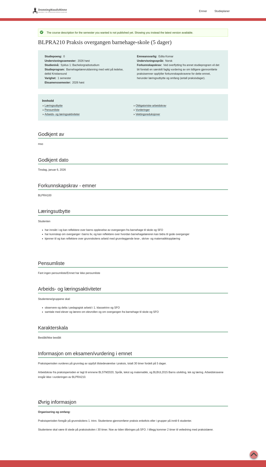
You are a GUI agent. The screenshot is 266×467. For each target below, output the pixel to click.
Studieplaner (222, 11)
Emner (203, 11)
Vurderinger (143, 109)
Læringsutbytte (54, 105)
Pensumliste (52, 109)
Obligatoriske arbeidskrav (151, 105)
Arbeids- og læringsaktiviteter (62, 114)
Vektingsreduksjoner (148, 114)
